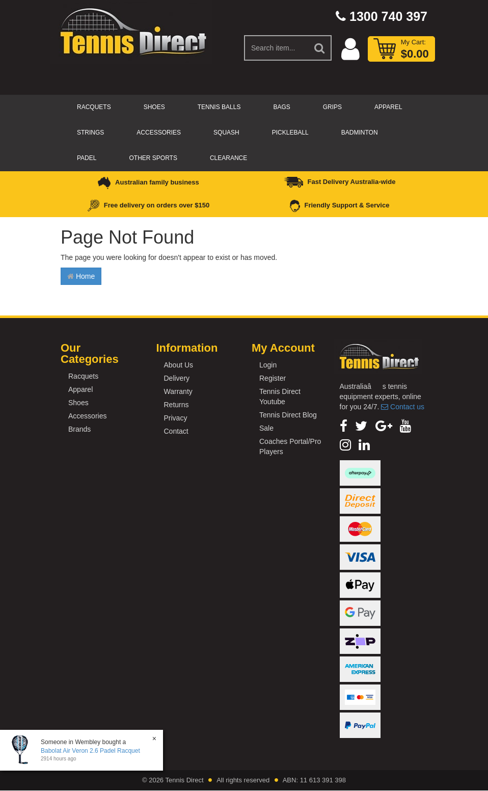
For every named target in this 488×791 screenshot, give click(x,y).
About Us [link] (179, 365)
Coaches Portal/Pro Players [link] (290, 446)
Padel (86, 158)
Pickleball (290, 132)
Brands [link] (79, 429)
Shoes (154, 107)
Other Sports (153, 158)
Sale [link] (266, 428)
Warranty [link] (178, 391)
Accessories (159, 132)
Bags (281, 107)
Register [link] (272, 378)
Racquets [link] (83, 376)
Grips (332, 107)
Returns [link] (176, 405)
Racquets (94, 107)
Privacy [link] (175, 418)
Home (81, 276)
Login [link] (268, 365)
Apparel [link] (80, 389)
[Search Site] (320, 48)
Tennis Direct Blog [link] (288, 415)
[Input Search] (276, 48)
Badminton (359, 132)
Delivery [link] (177, 378)
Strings (90, 132)
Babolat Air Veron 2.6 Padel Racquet (90, 750)
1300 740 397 (381, 16)
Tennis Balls (219, 107)
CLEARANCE (228, 158)
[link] (343, 426)
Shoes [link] (78, 403)
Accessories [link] (87, 416)
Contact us (402, 407)
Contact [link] (176, 431)
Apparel (388, 107)
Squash (226, 132)
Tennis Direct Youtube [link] (280, 396)
